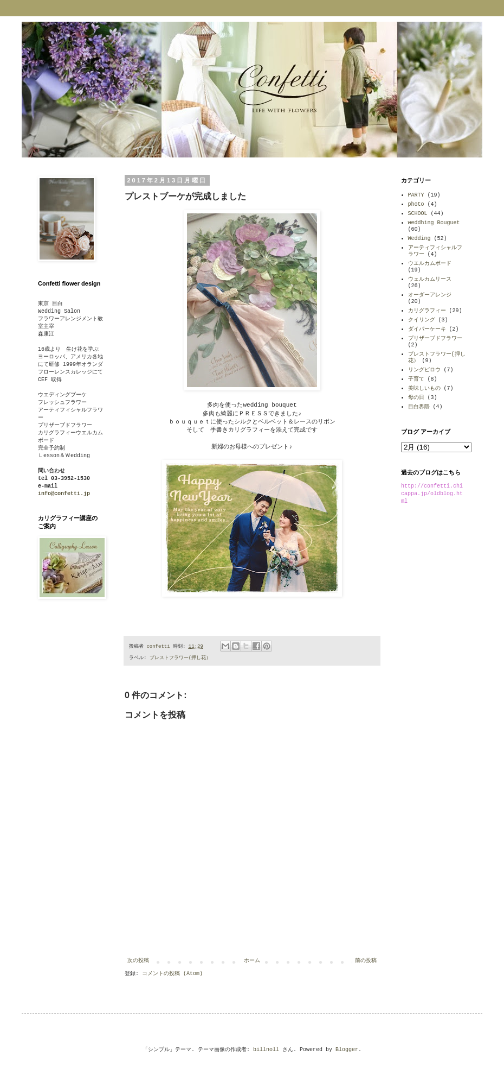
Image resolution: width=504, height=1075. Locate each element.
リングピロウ (424, 370)
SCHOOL (418, 214)
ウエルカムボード (429, 264)
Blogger (346, 1050)
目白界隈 (419, 407)
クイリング (421, 320)
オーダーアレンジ (429, 295)
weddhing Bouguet (434, 223)
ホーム (252, 961)
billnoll (266, 1050)
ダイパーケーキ (427, 329)
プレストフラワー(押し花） (180, 658)
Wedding (419, 239)
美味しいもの (424, 388)
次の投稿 (138, 961)
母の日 (416, 398)
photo (416, 204)
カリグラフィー (427, 311)
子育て (416, 379)
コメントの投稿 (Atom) (172, 974)
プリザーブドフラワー (435, 339)
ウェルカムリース (429, 279)
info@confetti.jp (64, 494)
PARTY (416, 195)
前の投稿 (366, 961)
